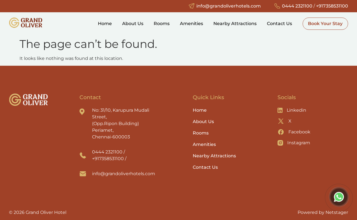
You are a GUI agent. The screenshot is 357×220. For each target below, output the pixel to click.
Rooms (162, 23)
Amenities (191, 23)
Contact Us (279, 23)
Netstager (336, 212)
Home (105, 23)
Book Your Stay (325, 23)
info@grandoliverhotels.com (228, 6)
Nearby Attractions (235, 23)
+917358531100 (332, 6)
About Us (132, 23)
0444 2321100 (297, 6)
